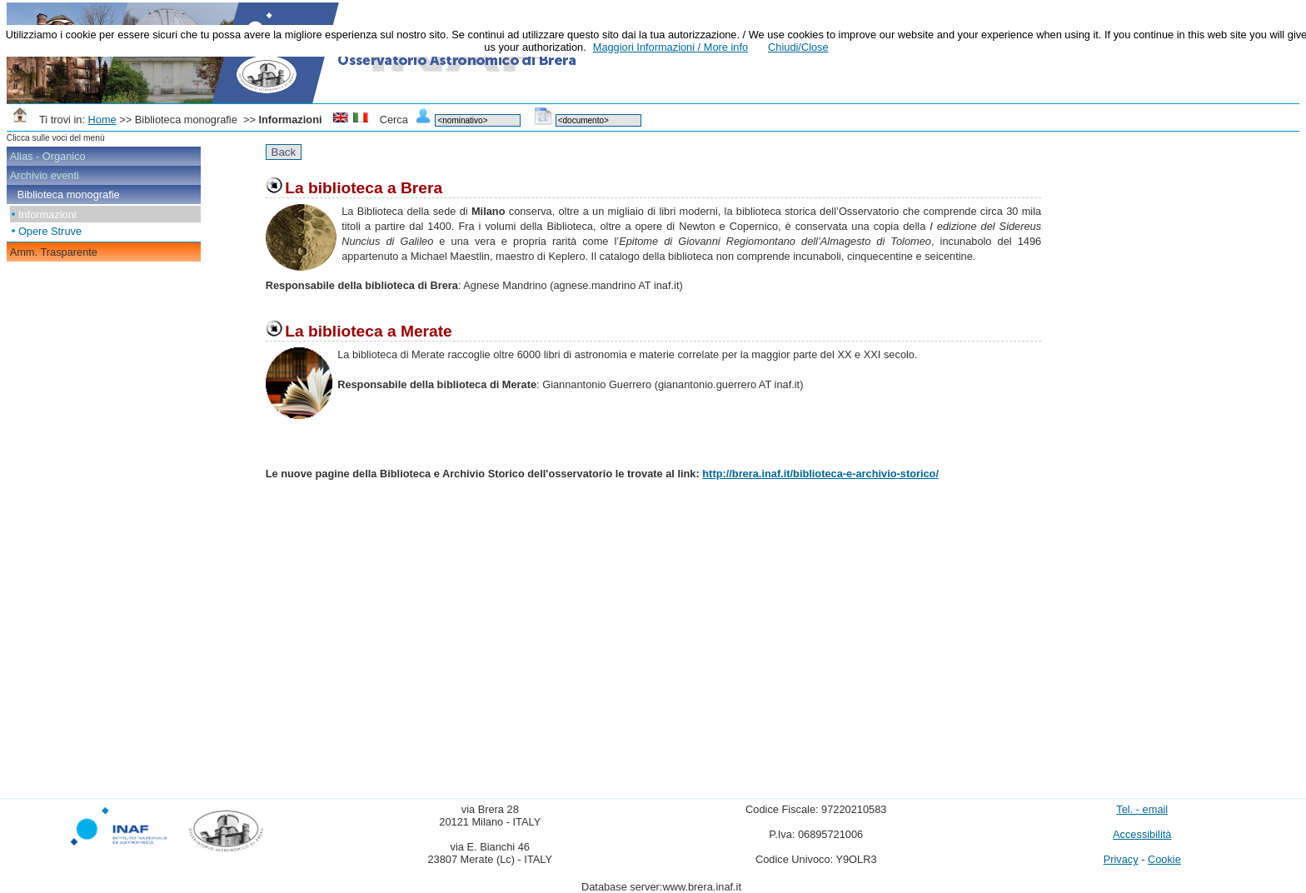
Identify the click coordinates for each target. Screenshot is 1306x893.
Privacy (1121, 859)
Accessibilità (1142, 834)
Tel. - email (1142, 809)
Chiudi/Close (798, 47)
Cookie (1164, 859)
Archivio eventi (44, 175)
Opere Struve (50, 231)
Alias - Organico (48, 156)
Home (102, 119)
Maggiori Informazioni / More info (670, 47)
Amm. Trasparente (53, 252)
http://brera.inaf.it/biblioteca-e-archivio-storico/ (820, 473)
